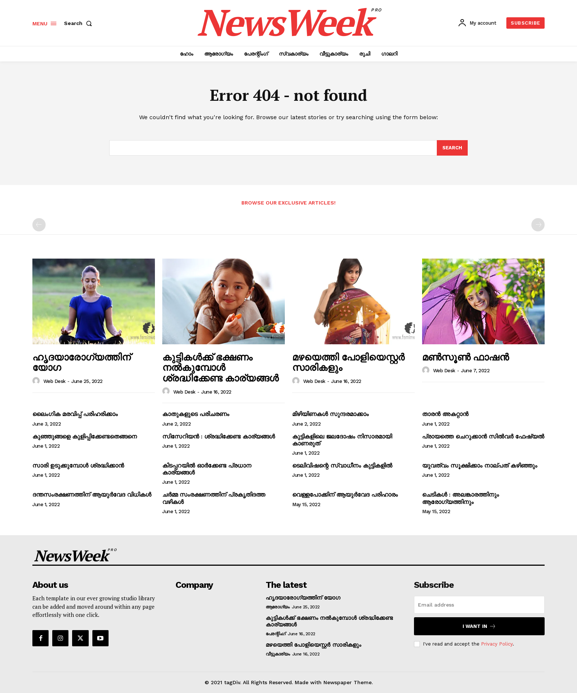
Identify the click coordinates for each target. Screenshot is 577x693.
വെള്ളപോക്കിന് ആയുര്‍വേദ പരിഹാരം (345, 494)
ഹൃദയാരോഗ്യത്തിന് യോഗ (81, 362)
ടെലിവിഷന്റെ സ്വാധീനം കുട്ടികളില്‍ (342, 465)
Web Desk (54, 381)
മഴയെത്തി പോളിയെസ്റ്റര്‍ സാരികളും (348, 362)
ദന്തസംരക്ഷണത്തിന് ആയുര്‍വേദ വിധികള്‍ (91, 494)
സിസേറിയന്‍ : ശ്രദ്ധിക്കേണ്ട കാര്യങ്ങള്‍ (218, 436)
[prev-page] (39, 224)
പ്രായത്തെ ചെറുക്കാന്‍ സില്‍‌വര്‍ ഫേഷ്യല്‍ (483, 436)
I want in (479, 626)
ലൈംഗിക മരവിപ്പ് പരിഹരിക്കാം (75, 414)
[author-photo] (37, 381)
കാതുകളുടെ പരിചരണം (195, 414)
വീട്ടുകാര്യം (278, 654)
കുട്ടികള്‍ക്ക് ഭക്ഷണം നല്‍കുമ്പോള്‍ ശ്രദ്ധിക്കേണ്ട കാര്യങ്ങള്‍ (220, 367)
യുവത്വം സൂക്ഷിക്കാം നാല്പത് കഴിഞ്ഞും (479, 465)
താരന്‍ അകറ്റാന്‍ (445, 414)
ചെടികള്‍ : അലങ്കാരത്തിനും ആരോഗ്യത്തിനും (460, 498)
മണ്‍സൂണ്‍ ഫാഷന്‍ (465, 357)
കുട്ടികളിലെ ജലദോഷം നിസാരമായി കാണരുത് (342, 440)
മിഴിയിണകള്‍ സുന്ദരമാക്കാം (330, 414)
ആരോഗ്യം (278, 607)
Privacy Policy (497, 644)
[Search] (452, 148)
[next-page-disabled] (538, 224)
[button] (79, 23)
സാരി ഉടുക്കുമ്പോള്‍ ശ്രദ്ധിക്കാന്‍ (78, 465)
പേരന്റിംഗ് (276, 633)
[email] (479, 605)
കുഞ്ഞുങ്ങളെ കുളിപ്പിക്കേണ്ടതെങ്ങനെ (84, 436)
